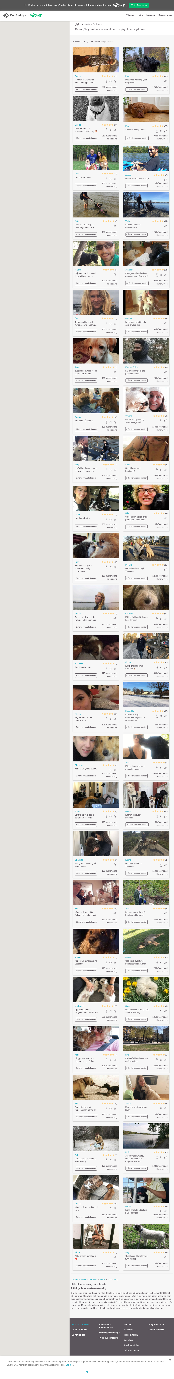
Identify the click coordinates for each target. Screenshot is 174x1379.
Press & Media (131, 1335)
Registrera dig (165, 15)
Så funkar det (78, 1335)
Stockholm (93, 1279)
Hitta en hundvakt (80, 1324)
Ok (87, 1372)
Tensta (102, 1279)
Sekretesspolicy (131, 1350)
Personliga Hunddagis (109, 1333)
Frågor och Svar (156, 1324)
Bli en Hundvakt (79, 1330)
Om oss (127, 1324)
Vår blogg (128, 1340)
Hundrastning (113, 1279)
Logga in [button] (151, 15)
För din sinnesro (156, 1330)
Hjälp (140, 15)
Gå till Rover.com (138, 5)
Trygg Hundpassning (108, 1338)
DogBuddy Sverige (79, 1279)
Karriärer (128, 1330)
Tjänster (130, 15)
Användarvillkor (131, 1345)
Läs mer (69, 1365)
